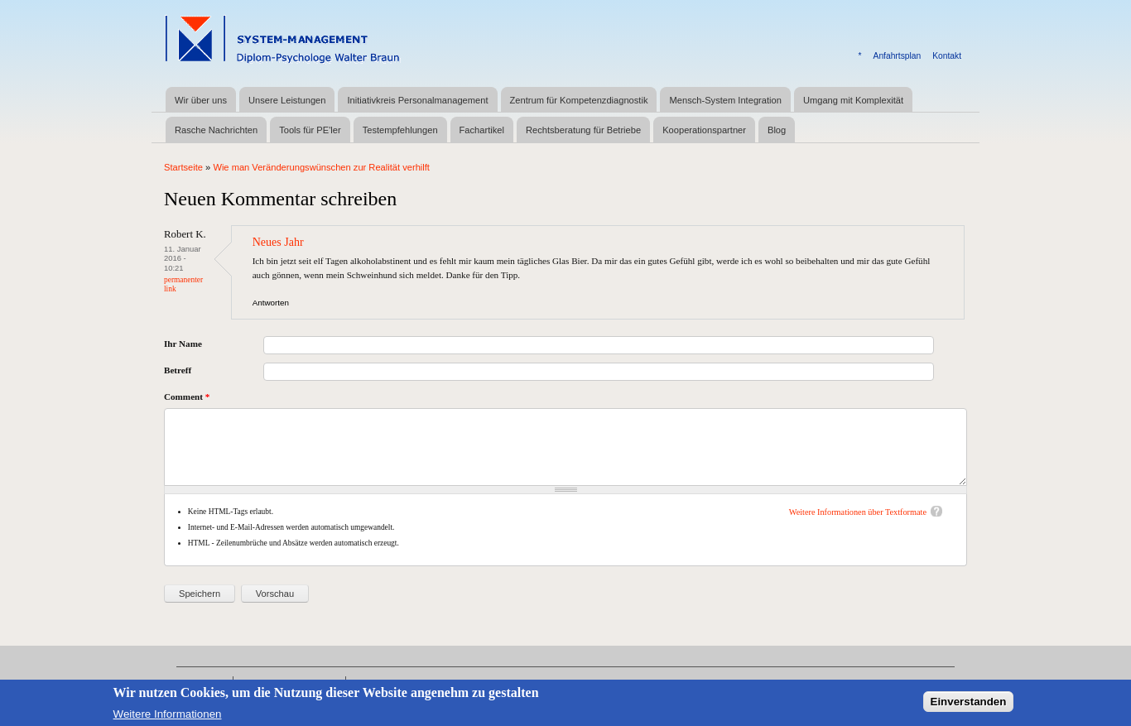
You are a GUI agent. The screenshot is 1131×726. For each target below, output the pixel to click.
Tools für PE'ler (309, 130)
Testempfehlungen (400, 130)
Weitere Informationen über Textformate (857, 512)
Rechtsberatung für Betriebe (583, 130)
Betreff (177, 370)
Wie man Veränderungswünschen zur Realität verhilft (321, 167)
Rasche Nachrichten (216, 130)
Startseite (183, 167)
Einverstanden (969, 705)
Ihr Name (183, 344)
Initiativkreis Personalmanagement (417, 100)
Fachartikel (482, 130)
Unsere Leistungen (286, 100)
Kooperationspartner (704, 130)
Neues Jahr (278, 241)
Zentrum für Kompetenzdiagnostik (579, 100)
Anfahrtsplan (898, 55)
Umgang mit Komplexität (853, 100)
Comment (186, 396)
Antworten (271, 302)
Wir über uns (201, 100)
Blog (777, 130)
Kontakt (946, 55)
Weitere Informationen (167, 717)
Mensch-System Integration (725, 100)
